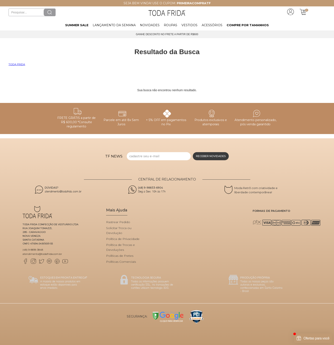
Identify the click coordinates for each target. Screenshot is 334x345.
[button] (76, 24)
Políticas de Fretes (119, 256)
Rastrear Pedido (118, 222)
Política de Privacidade (123, 239)
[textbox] (32, 12)
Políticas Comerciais (121, 262)
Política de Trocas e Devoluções (120, 247)
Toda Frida (17, 64)
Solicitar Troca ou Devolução (118, 230)
